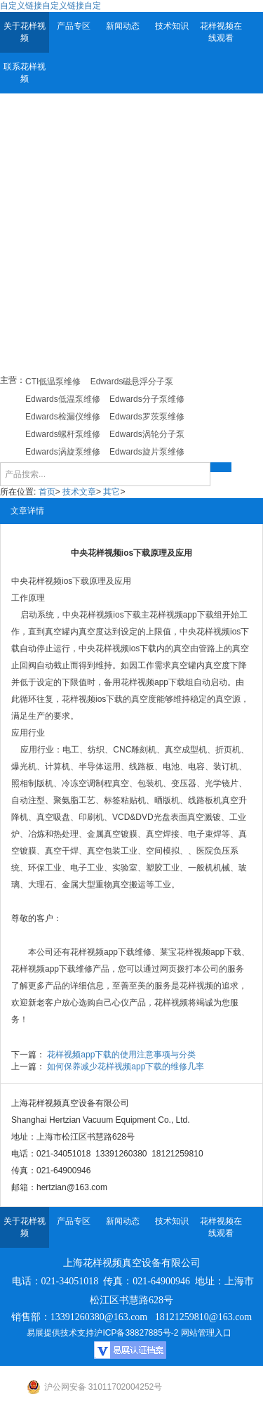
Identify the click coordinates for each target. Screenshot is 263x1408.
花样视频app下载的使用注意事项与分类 (121, 1055)
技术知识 (172, 26)
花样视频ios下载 (58, 581)
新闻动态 (123, 26)
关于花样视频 (25, 32)
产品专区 (73, 26)
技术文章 (79, 492)
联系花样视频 (25, 73)
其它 (111, 492)
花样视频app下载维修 (110, 952)
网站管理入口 (206, 1333)
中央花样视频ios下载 (101, 615)
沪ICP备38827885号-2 (136, 1333)
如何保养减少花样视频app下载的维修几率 (125, 1066)
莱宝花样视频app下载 (200, 952)
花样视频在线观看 (221, 32)
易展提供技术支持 (60, 1333)
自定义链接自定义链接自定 (50, 6)
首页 (47, 492)
